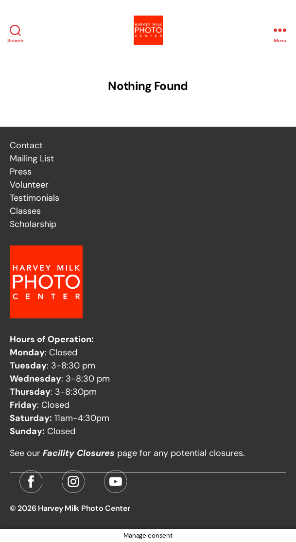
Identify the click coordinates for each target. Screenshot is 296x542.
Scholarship (33, 224)
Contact (26, 145)
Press (21, 171)
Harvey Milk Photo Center (84, 508)
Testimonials (34, 198)
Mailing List (32, 158)
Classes (25, 211)
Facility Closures (79, 453)
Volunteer (29, 185)
